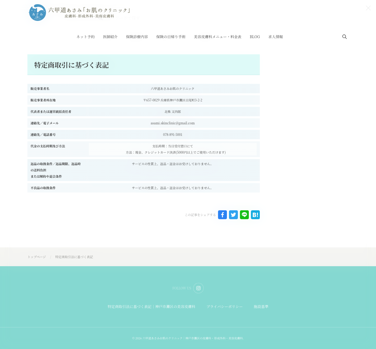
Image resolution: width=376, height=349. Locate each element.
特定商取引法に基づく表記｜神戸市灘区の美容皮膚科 (151, 306)
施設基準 (261, 306)
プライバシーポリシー (224, 306)
